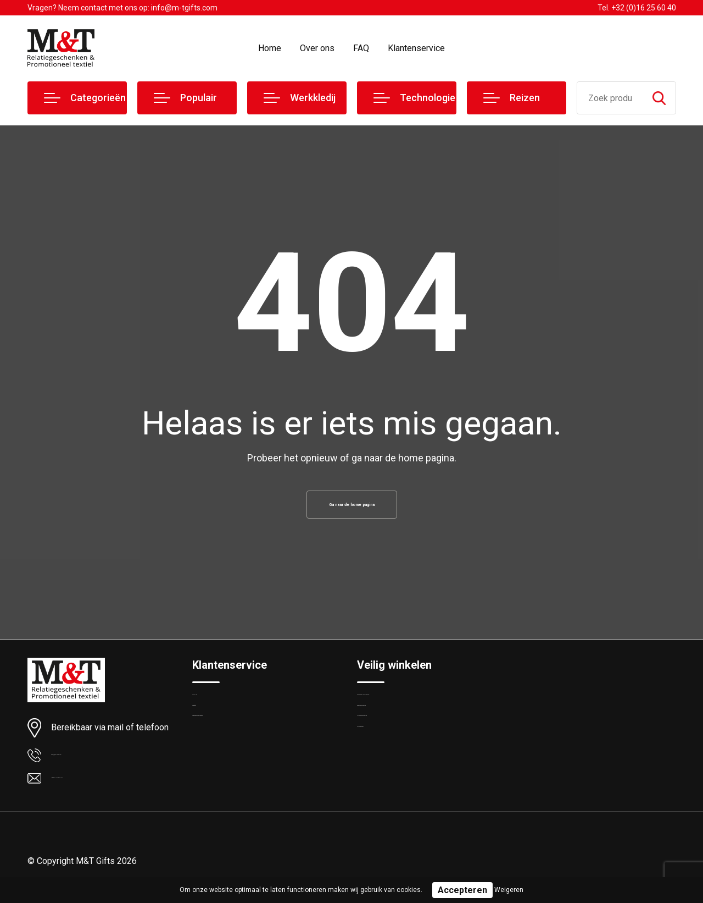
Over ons (317, 48)
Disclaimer (375, 780)
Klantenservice (416, 48)
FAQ (361, 48)
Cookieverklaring (386, 733)
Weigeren (508, 890)
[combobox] (610, 98)
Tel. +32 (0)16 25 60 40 (637, 7)
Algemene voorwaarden (400, 709)
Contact (206, 733)
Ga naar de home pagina (351, 508)
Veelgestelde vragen (228, 757)
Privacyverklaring (387, 757)
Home (269, 48)
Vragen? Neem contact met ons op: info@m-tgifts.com (122, 7)
